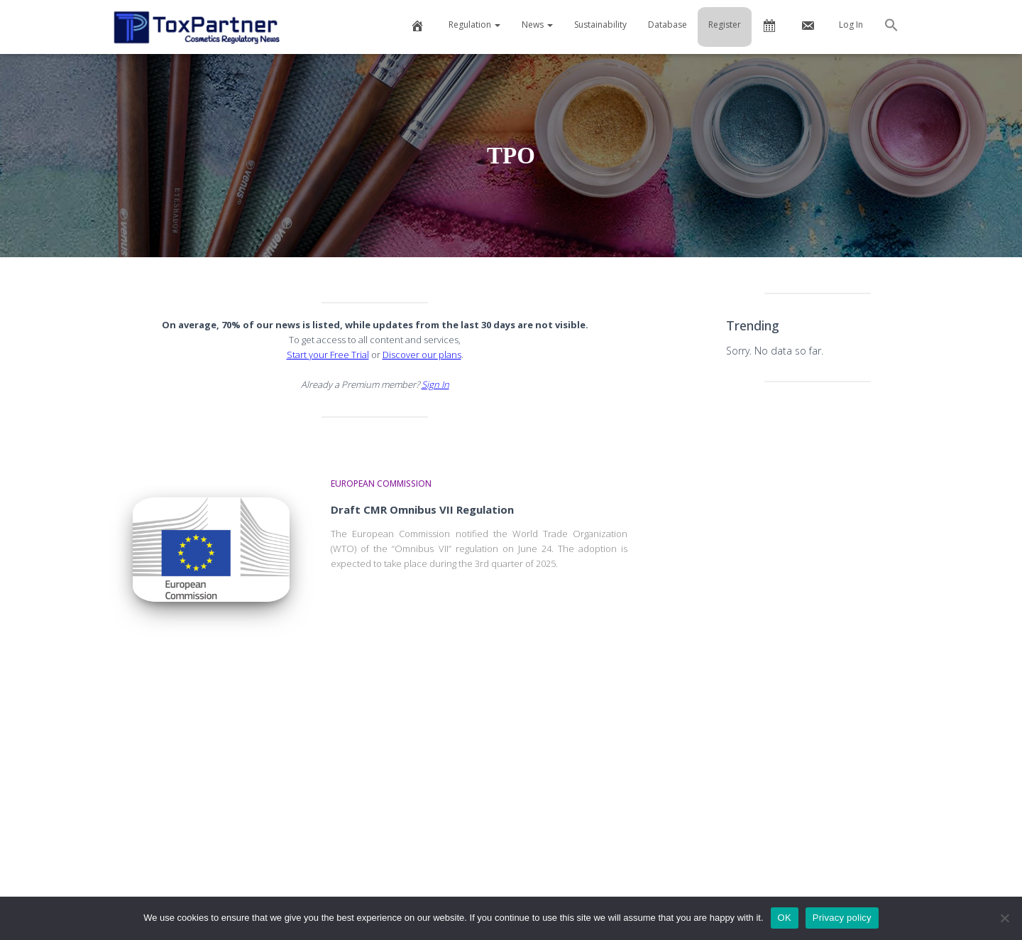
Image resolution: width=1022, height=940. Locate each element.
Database (667, 24)
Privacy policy (842, 917)
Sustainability (600, 24)
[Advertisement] (817, 617)
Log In (851, 24)
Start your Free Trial (328, 354)
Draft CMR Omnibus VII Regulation (422, 509)
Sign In (435, 384)
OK (784, 917)
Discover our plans (422, 354)
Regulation (474, 24)
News (537, 24)
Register (724, 24)
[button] (891, 27)
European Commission (381, 483)
